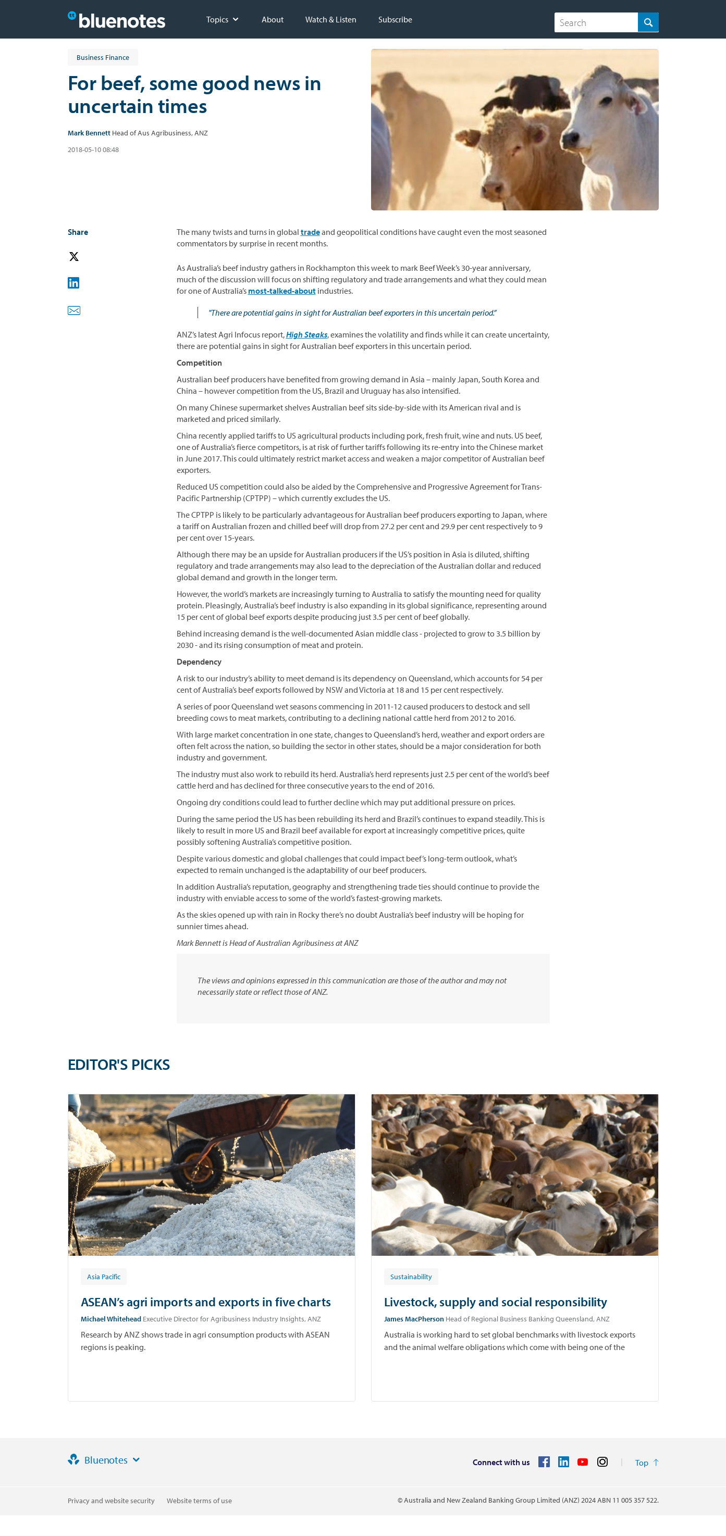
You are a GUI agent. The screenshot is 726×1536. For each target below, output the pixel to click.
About (273, 19)
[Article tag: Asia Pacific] (104, 1276)
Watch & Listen (330, 19)
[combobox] (607, 22)
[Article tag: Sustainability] (411, 1276)
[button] (88, 257)
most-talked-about (282, 290)
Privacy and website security (111, 1500)
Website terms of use (199, 1500)
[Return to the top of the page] (647, 1462)
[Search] (607, 22)
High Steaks (306, 334)
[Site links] (136, 1460)
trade (310, 232)
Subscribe (395, 19)
